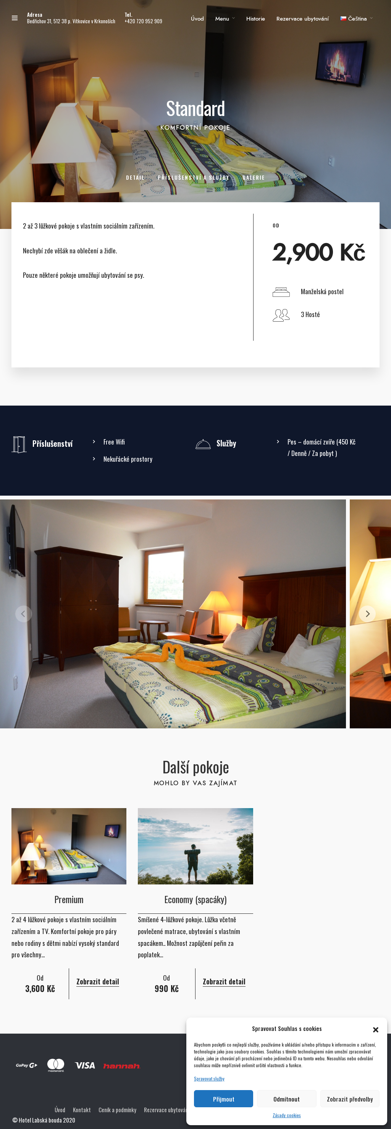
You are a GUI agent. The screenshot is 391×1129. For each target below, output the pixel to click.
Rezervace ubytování (302, 19)
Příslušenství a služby (193, 177)
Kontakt (82, 1109)
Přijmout (223, 1099)
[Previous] (23, 614)
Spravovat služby (209, 1078)
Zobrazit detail (97, 981)
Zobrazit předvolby (350, 1099)
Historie (255, 19)
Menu (222, 19)
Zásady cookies (287, 1115)
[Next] (367, 614)
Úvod (197, 19)
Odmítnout (286, 1099)
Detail (135, 177)
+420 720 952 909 (143, 21)
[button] (376, 1028)
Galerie (253, 177)
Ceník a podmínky (117, 1109)
